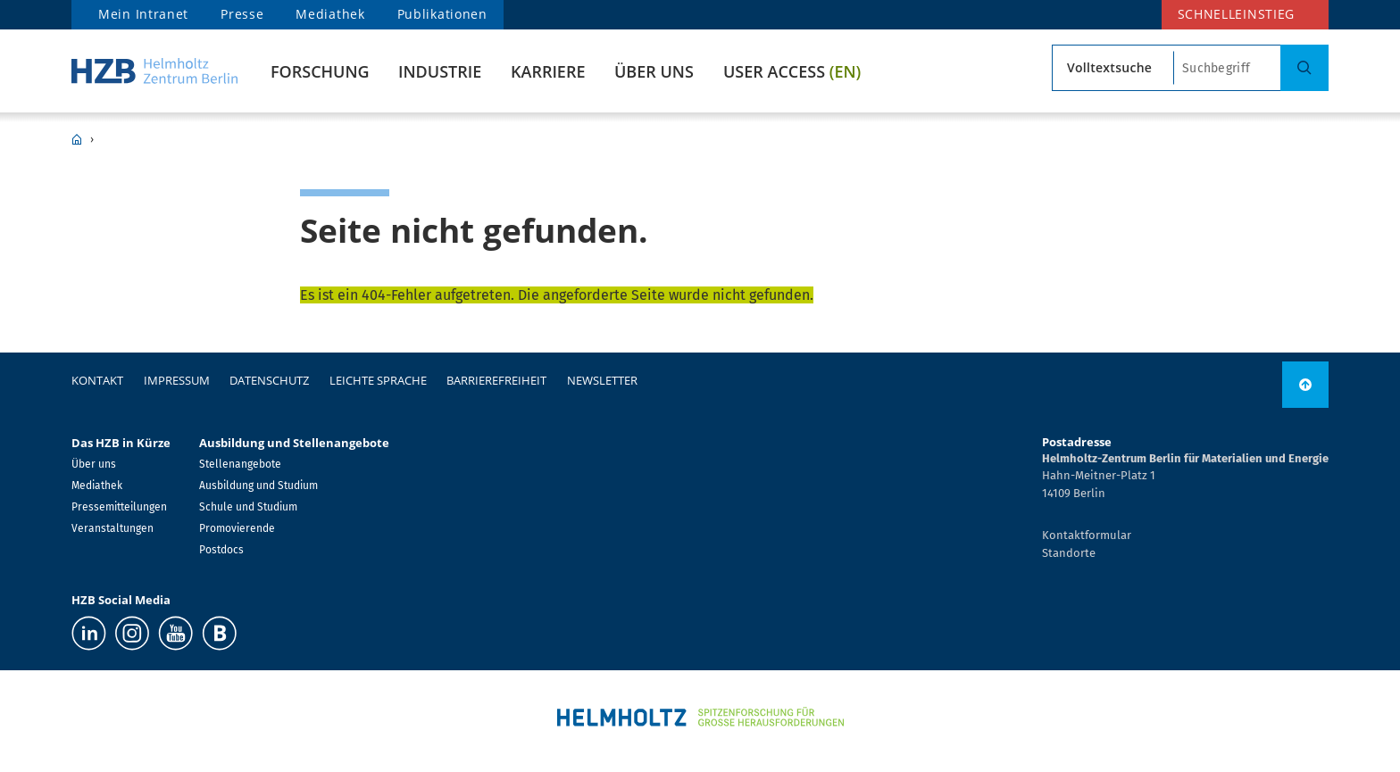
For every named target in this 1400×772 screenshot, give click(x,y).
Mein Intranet (143, 13)
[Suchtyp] (1113, 68)
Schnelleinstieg (1237, 13)
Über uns (654, 71)
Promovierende (237, 528)
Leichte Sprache (378, 380)
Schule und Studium (248, 507)
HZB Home (76, 139)
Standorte (1069, 553)
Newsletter (602, 380)
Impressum (177, 380)
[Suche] (1304, 68)
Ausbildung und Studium (258, 485)
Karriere (548, 71)
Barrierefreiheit (496, 380)
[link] (1305, 384)
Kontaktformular (1086, 535)
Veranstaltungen (112, 528)
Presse (242, 13)
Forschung (320, 71)
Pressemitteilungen (119, 507)
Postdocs (221, 550)
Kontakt (97, 380)
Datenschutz (269, 380)
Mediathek (330, 13)
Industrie (439, 71)
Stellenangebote (240, 464)
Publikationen (442, 13)
